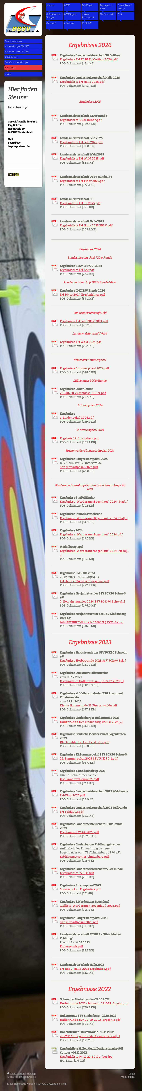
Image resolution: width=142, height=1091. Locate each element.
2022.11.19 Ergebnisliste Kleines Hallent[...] (90, 1036)
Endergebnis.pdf (71, 946)
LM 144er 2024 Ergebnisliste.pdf (82, 294)
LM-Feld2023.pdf (71, 812)
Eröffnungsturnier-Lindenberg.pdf (84, 856)
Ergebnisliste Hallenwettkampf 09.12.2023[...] (92, 681)
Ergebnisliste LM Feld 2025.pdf (81, 142)
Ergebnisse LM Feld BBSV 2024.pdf (84, 321)
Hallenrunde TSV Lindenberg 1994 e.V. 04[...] (91, 722)
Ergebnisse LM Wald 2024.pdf (80, 342)
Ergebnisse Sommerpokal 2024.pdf (84, 368)
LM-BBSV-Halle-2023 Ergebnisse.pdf (85, 969)
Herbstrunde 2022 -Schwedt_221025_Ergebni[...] (93, 1003)
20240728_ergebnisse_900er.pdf (83, 393)
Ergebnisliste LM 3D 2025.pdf (80, 203)
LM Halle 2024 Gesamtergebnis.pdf (84, 581)
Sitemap (31, 1073)
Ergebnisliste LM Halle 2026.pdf (82, 82)
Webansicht (127, 1076)
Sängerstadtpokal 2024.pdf (79, 467)
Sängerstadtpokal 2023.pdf (79, 922)
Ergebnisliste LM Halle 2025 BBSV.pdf (86, 225)
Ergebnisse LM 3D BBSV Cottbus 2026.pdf (88, 59)
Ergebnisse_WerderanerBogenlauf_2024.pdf (91, 534)
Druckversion (16, 1073)
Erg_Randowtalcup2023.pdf (79, 779)
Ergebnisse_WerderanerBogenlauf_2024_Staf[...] (94, 501)
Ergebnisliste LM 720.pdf (77, 270)
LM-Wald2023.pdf (72, 795)
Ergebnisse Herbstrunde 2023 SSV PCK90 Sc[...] (93, 660)
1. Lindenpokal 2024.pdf (77, 417)
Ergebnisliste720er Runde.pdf (81, 120)
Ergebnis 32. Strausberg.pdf (79, 438)
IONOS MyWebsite (48, 1083)
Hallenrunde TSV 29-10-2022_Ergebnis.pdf (90, 1020)
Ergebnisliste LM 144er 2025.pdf (82, 181)
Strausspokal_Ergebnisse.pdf (80, 889)
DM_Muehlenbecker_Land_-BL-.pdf (84, 742)
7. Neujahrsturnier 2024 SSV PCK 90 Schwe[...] (92, 601)
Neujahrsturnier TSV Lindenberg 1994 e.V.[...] (91, 622)
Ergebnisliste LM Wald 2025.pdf (82, 158)
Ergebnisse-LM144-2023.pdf (79, 832)
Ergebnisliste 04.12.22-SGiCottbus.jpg (86, 1056)
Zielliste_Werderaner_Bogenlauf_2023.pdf (90, 906)
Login (132, 1073)
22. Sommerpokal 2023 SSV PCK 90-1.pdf (89, 758)
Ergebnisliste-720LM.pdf (77, 873)
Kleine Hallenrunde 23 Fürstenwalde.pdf (88, 705)
